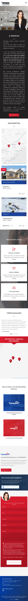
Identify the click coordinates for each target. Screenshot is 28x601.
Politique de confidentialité (7, 557)
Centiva (16, 599)
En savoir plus (6, 470)
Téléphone (4, 525)
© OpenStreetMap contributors (21, 163)
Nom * (3, 513)
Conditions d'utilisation (18, 557)
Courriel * (4, 519)
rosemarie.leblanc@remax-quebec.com (10, 23)
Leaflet (12, 163)
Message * (4, 531)
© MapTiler (15, 163)
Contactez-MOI (14, 562)
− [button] (1, 346)
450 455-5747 (5, 21)
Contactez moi (14, 115)
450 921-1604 (5, 20)
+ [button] (1, 344)
